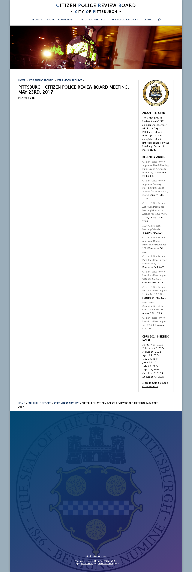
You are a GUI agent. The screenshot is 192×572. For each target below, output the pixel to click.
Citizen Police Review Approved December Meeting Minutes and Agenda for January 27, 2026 (154, 210)
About (35, 20)
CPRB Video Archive (66, 403)
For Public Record (124, 20)
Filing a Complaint (59, 20)
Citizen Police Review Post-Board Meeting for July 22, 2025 (154, 321)
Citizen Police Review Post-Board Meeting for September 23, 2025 (154, 291)
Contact (149, 20)
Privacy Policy (87, 564)
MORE (153, 150)
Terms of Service (105, 564)
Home (21, 403)
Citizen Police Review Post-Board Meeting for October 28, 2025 (154, 275)
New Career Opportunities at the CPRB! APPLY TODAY (153, 306)
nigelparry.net (99, 556)
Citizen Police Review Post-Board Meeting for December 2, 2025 (154, 260)
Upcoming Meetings (93, 20)
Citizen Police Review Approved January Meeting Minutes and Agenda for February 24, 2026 (155, 188)
